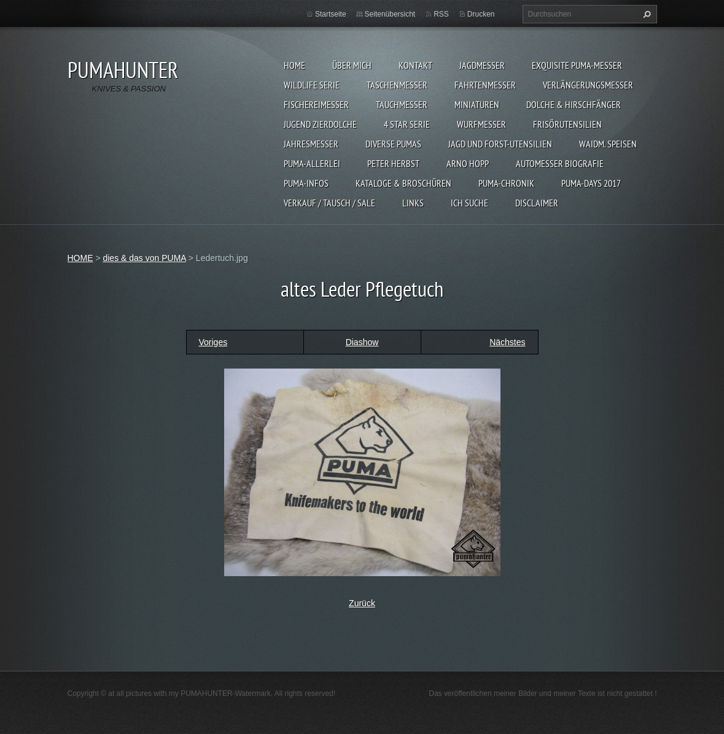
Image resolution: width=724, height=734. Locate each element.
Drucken (481, 14)
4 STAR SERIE (407, 124)
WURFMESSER (481, 124)
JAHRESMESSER (311, 144)
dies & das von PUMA (144, 258)
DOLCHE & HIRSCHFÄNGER (573, 104)
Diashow (362, 342)
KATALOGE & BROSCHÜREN (403, 183)
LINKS (413, 203)
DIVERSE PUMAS (393, 144)
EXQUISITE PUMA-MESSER (577, 65)
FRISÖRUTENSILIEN (567, 124)
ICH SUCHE (469, 203)
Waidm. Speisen (608, 144)
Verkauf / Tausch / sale (329, 203)
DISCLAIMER (536, 203)
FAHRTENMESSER (485, 85)
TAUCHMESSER (401, 104)
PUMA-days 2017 (591, 183)
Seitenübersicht (390, 14)
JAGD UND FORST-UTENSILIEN (500, 144)
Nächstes (507, 342)
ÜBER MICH (352, 65)
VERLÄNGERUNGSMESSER (588, 85)
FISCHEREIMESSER (316, 104)
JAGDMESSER (482, 65)
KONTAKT (415, 65)
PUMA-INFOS (306, 183)
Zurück (362, 603)
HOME (294, 65)
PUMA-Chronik (506, 183)
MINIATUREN (476, 104)
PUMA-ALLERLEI (312, 163)
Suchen (645, 14)
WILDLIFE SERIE (312, 85)
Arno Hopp (467, 163)
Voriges (213, 342)
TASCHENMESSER (397, 85)
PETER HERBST (393, 163)
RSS (441, 14)
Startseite (330, 14)
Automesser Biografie (560, 163)
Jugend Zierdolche (320, 124)
